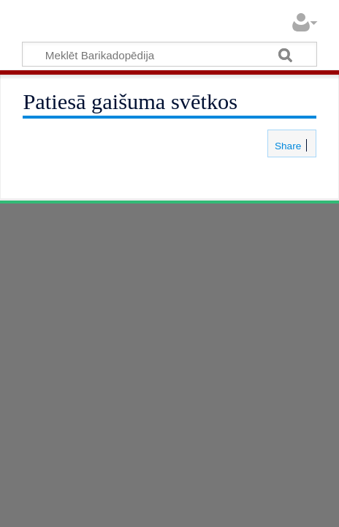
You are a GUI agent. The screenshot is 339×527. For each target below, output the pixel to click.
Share (286, 146)
